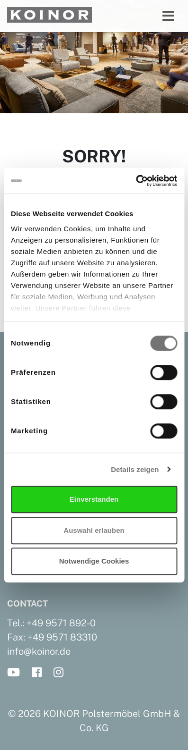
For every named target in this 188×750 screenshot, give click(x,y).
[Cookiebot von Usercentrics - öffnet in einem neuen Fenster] (135, 181)
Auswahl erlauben (93, 530)
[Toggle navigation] (168, 16)
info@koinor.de (39, 651)
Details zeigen (135, 469)
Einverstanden (94, 499)
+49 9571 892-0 (61, 623)
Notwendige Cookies (94, 561)
